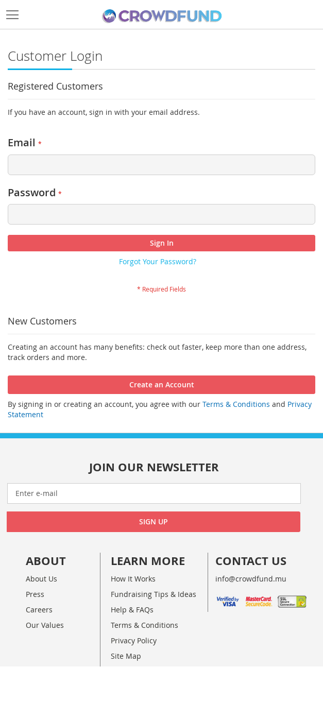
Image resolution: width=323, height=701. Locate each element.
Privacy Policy (134, 640)
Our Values (45, 625)
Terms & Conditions (235, 404)
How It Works (133, 579)
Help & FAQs (132, 609)
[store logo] (162, 16)
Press (35, 594)
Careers (39, 609)
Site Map (126, 656)
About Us (41, 579)
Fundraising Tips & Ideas (153, 594)
